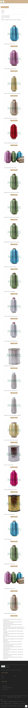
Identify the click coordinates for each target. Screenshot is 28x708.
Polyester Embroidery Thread (12, 619)
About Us (3, 10)
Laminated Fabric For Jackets (12, 701)
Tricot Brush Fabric (4, 701)
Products (3, 11)
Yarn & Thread (5, 619)
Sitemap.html (19, 697)
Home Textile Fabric (4, 705)
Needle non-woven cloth (7, 703)
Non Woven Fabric (21, 705)
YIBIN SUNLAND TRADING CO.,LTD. (20, 695)
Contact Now (14, 46)
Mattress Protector (21, 701)
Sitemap (15, 697)
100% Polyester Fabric (16, 703)
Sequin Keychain (23, 703)
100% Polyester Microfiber (13, 705)
